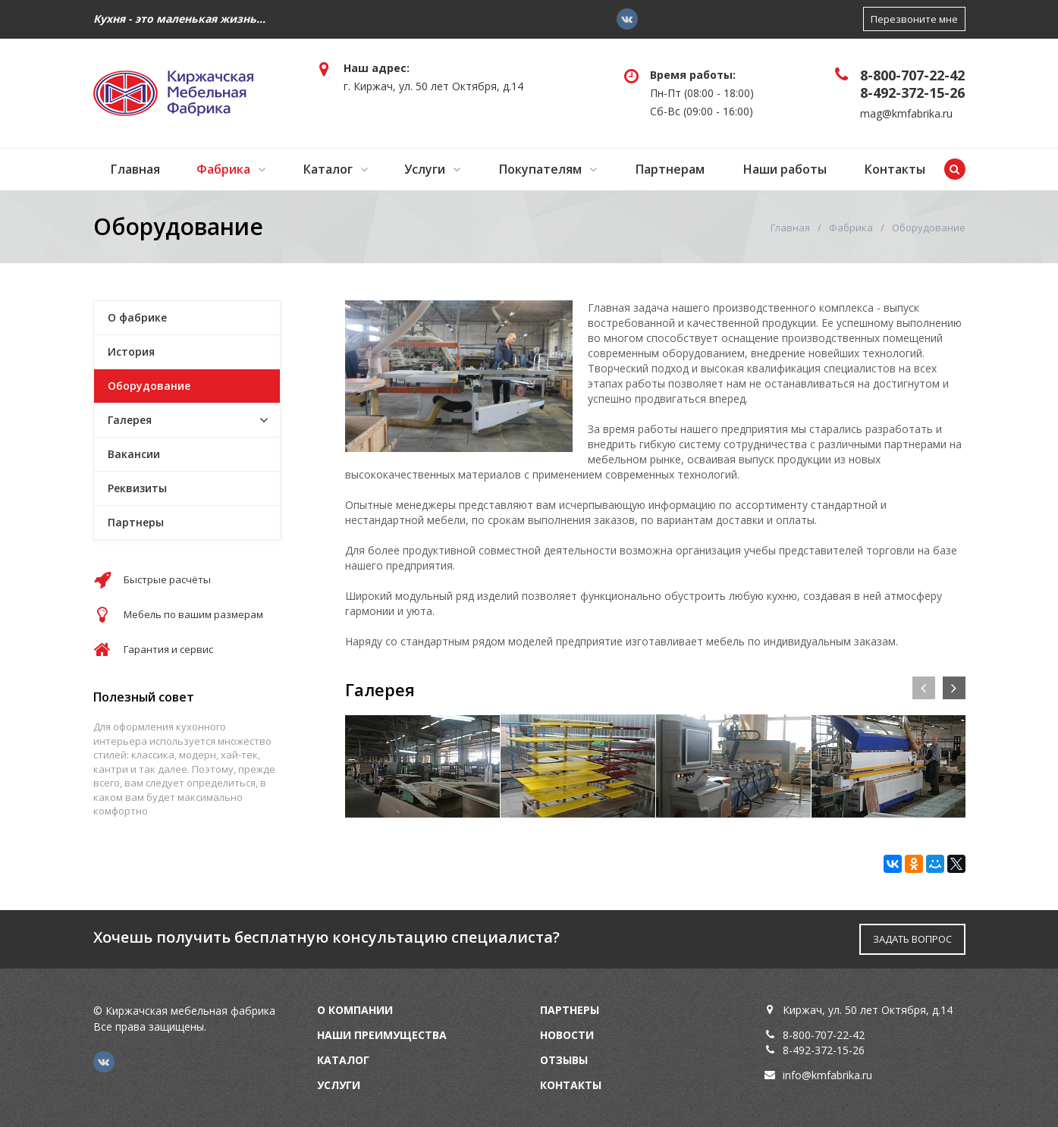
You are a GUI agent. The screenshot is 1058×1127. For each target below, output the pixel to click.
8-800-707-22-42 (912, 75)
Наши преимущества (382, 1035)
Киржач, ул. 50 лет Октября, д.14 (868, 1010)
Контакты (895, 169)
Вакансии (134, 454)
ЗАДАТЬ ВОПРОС (912, 939)
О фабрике (137, 317)
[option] (422, 766)
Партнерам (670, 169)
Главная (135, 169)
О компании (355, 1010)
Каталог (328, 169)
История (131, 351)
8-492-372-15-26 (912, 92)
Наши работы (785, 169)
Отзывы (564, 1060)
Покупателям (540, 169)
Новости (567, 1035)
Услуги (424, 169)
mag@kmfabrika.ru (906, 113)
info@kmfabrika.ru (827, 1075)
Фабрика (223, 169)
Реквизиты (137, 488)
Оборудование (149, 385)
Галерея (130, 420)
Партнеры (136, 522)
